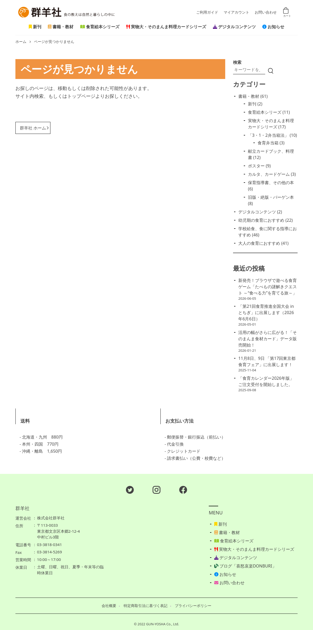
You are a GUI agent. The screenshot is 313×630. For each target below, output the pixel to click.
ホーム (20, 41)
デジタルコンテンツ (234, 27)
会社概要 (109, 606)
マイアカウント (236, 12)
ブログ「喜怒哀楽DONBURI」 (245, 566)
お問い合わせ (266, 12)
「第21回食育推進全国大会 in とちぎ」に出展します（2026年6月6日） (266, 312)
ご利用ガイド (207, 12)
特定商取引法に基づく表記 (145, 606)
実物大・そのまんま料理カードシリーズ (166, 27)
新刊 (35, 27)
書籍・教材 (60, 27)
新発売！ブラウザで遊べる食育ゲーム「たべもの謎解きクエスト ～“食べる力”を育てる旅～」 (267, 286)
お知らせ (273, 27)
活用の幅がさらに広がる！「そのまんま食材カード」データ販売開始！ (267, 339)
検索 (237, 62)
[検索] (271, 71)
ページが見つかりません (54, 41)
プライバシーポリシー (193, 606)
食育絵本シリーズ (99, 27)
